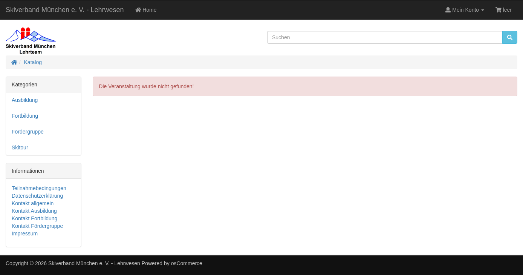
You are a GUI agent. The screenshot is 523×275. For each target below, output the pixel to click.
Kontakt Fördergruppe (37, 226)
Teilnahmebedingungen (39, 188)
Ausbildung (25, 100)
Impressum (25, 233)
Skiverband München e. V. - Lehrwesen (65, 10)
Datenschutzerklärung (37, 196)
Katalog (33, 62)
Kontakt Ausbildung (34, 211)
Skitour (20, 147)
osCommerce (186, 263)
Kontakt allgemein (33, 203)
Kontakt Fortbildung (34, 218)
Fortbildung (25, 116)
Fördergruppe (28, 132)
